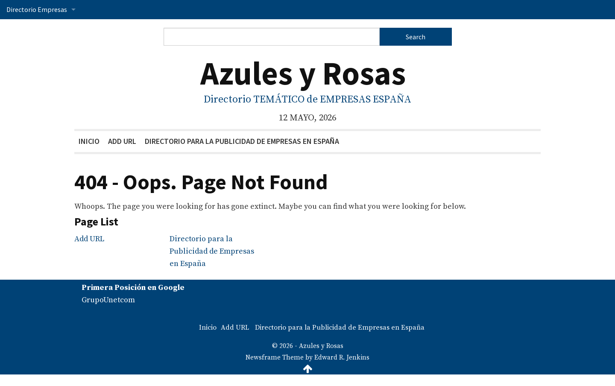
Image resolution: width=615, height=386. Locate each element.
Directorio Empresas (36, 9)
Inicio (89, 141)
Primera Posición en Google (133, 287)
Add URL (122, 141)
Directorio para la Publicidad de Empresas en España (242, 141)
